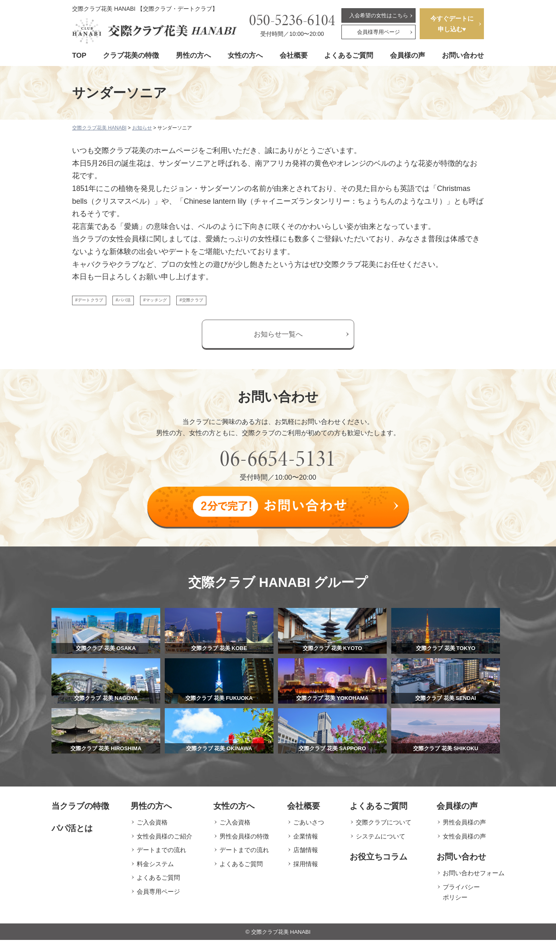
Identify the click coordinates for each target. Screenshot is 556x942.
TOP (79, 55)
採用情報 (305, 865)
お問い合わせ (463, 55)
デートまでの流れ (161, 851)
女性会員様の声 (464, 837)
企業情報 (305, 837)
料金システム (155, 865)
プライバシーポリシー (461, 894)
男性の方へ (193, 55)
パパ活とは (72, 830)
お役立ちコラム (378, 858)
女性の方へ (245, 55)
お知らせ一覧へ (278, 339)
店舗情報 (305, 851)
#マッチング (195, 302)
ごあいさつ (308, 824)
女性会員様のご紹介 (164, 837)
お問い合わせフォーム (474, 874)
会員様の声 (407, 55)
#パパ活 (148, 302)
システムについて (380, 837)
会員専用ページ (158, 893)
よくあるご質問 (348, 55)
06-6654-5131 (278, 463)
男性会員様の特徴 (244, 837)
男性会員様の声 (464, 824)
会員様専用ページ (378, 32)
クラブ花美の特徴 (131, 55)
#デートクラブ (99, 302)
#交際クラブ (248, 302)
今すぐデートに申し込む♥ (452, 24)
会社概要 (294, 55)
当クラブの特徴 (80, 807)
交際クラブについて (383, 824)
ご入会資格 (152, 824)
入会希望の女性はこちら (378, 15)
